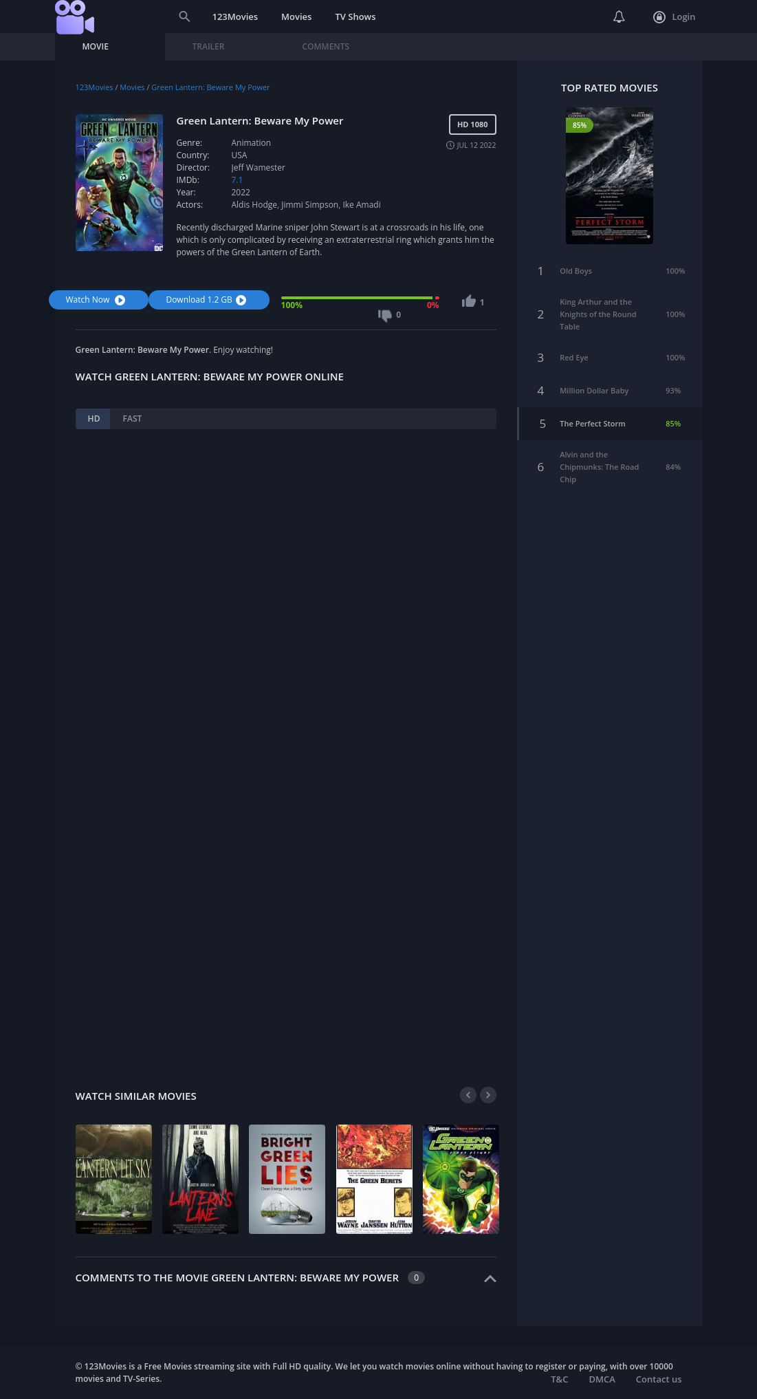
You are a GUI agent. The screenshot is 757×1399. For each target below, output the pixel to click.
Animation (252, 143)
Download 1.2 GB (207, 299)
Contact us (659, 1379)
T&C (559, 1379)
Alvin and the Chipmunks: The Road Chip (599, 466)
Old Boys (576, 270)
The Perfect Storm (593, 423)
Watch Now (97, 299)
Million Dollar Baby (594, 390)
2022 (241, 192)
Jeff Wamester (258, 167)
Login (674, 17)
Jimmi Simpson (309, 204)
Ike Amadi (361, 204)
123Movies (235, 16)
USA (240, 155)
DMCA (602, 1379)
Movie (96, 46)
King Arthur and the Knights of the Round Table (598, 314)
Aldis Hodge (255, 204)
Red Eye (574, 357)
